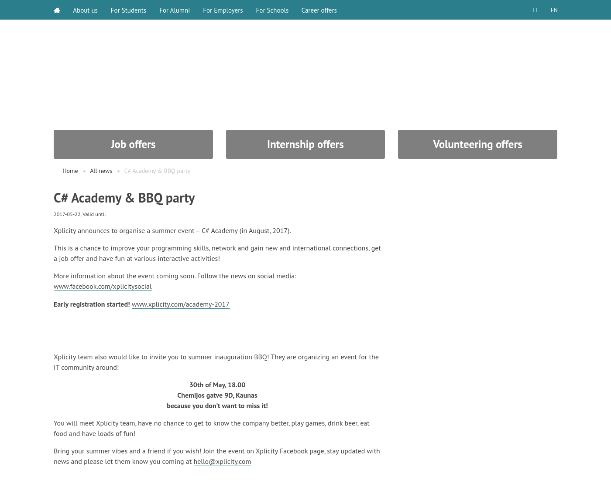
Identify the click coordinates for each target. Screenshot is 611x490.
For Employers (223, 10)
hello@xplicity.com (223, 460)
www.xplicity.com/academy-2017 (181, 303)
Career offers (319, 10)
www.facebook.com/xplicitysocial (103, 286)
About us (85, 10)
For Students (129, 10)
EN (553, 10)
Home (70, 171)
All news (101, 171)
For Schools (272, 10)
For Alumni (175, 10)
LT (534, 10)
